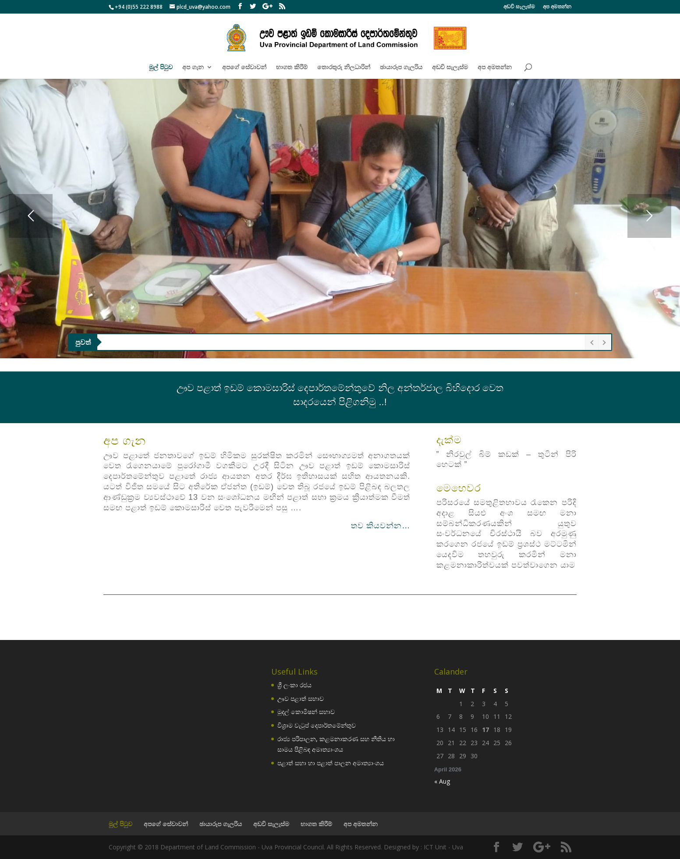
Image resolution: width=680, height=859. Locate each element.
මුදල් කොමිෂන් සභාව (306, 711)
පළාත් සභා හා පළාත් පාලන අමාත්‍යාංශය (330, 763)
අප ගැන (193, 67)
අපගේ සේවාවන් (244, 67)
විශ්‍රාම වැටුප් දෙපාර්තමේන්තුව (316, 725)
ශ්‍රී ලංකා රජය (294, 685)
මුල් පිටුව (161, 67)
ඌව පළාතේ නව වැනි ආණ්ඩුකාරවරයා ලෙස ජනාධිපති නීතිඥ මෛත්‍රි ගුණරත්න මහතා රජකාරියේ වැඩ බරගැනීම (254, 342)
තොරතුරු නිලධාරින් (343, 67)
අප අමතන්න (557, 7)
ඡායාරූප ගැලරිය (401, 67)
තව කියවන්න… (380, 525)
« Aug (442, 781)
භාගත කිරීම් (292, 67)
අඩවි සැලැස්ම (519, 7)
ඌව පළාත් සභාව (300, 698)
